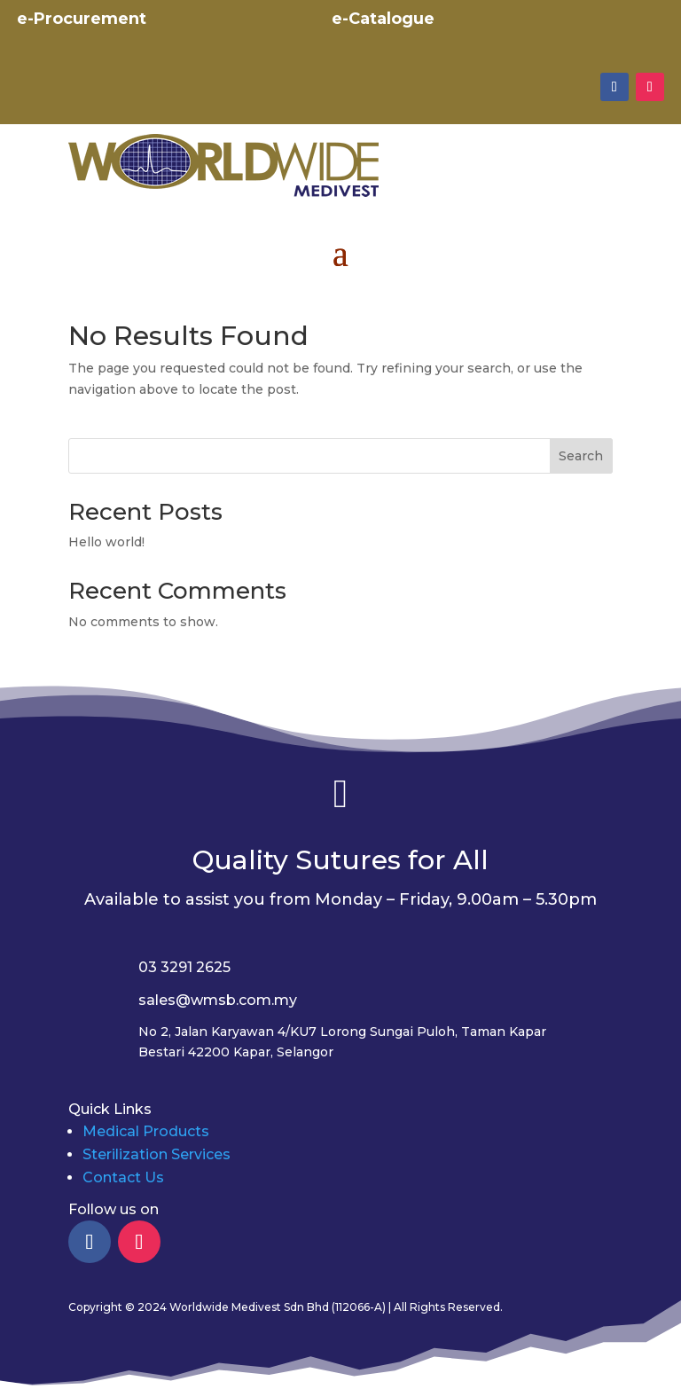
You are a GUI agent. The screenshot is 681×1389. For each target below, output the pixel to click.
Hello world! (106, 542)
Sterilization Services (156, 1154)
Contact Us (123, 1177)
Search (581, 456)
